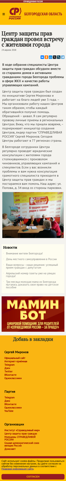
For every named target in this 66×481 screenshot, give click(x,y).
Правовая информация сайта (17, 469)
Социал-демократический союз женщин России (21, 444)
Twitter (8, 371)
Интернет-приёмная (15, 361)
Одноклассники (13, 378)
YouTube (8, 411)
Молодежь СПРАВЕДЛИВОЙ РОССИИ (20, 438)
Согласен (32, 476)
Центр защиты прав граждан (20, 433)
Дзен (7, 368)
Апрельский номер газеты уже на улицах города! (29, 275)
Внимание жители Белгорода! (23, 254)
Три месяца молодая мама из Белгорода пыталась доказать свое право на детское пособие (31, 284)
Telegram (9, 364)
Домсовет (10, 449)
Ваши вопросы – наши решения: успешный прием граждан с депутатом (30, 266)
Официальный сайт (14, 358)
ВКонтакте (10, 375)
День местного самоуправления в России (30, 260)
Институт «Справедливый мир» (22, 430)
